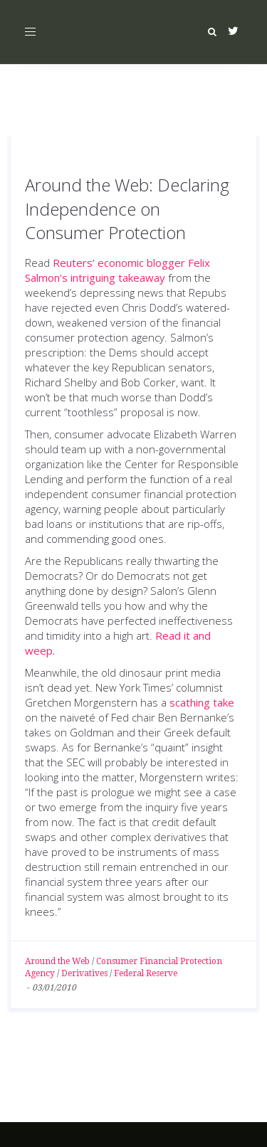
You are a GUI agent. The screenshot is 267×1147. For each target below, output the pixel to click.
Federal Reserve (145, 973)
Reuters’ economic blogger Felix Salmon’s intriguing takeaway (117, 270)
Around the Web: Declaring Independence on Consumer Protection (127, 208)
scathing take (201, 702)
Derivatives (84, 973)
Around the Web (57, 961)
